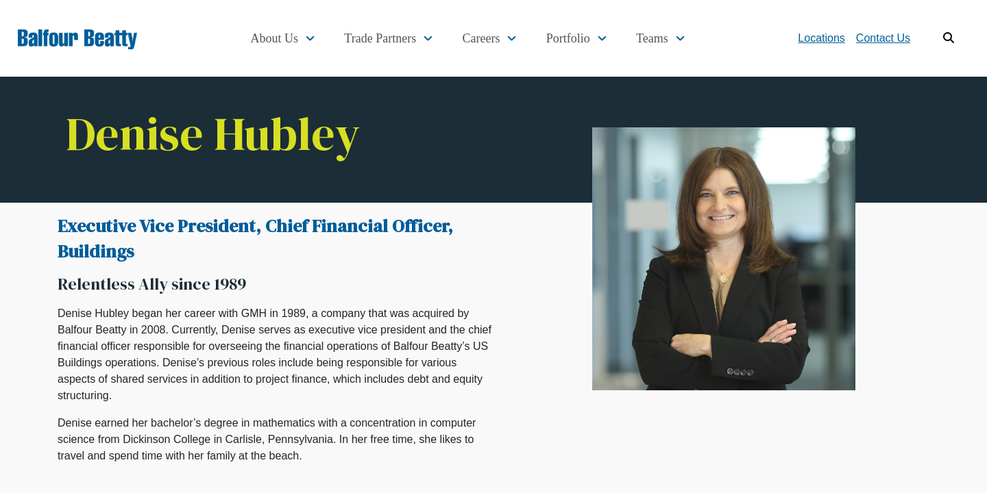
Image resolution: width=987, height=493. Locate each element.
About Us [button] (309, 38)
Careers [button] (501, 38)
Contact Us (883, 38)
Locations (821, 38)
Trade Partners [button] (407, 38)
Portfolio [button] (580, 38)
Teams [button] (656, 38)
